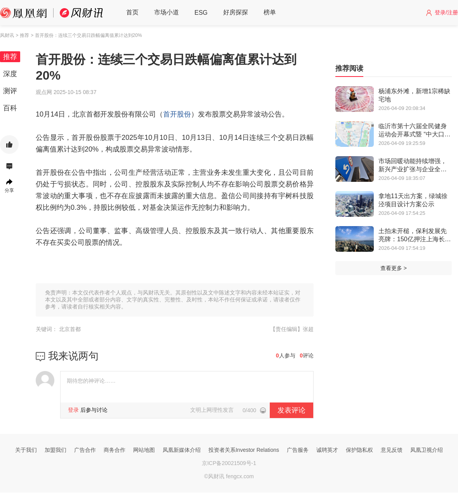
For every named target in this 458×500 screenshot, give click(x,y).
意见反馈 (391, 450)
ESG (201, 12)
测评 (10, 91)
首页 (132, 12)
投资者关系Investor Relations (243, 450)
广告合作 (85, 450)
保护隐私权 (359, 450)
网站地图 (144, 450)
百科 (10, 108)
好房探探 (235, 12)
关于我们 (26, 450)
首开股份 (177, 114)
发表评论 (291, 410)
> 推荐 (22, 35)
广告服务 (298, 450)
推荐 (10, 57)
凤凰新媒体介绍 (182, 450)
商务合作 (114, 450)
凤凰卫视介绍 (426, 450)
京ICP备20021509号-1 (229, 463)
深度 (10, 74)
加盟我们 (55, 450)
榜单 (270, 12)
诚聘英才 (327, 450)
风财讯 (7, 35)
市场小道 (166, 12)
